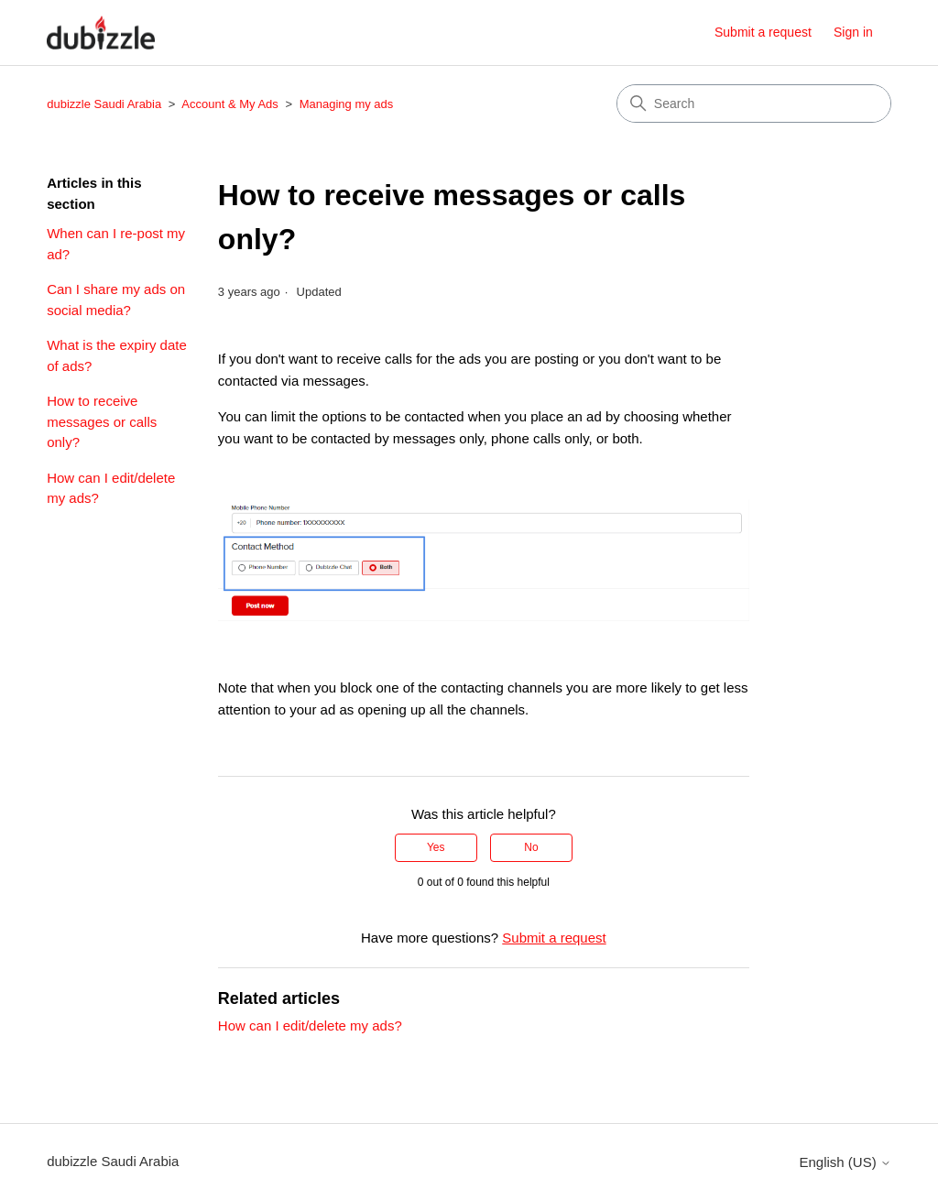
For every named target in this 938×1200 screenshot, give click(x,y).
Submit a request (763, 32)
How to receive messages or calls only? (102, 421)
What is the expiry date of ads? (117, 355)
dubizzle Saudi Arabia (104, 104)
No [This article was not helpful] (531, 847)
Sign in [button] (853, 32)
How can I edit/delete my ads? (111, 488)
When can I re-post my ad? (116, 243)
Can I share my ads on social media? (116, 299)
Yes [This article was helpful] (436, 847)
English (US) (844, 1162)
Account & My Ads (231, 104)
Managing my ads (347, 104)
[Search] (753, 103)
